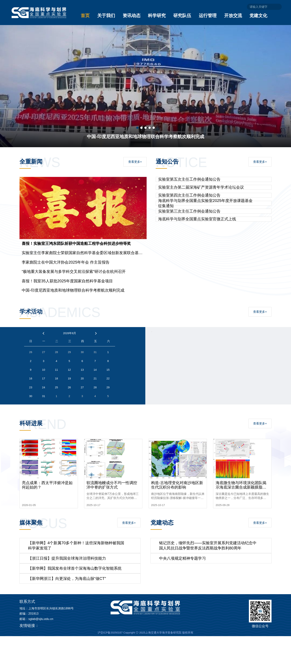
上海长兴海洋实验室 (53, 650)
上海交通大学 (123, 650)
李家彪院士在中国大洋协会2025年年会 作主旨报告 (65, 262)
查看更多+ (135, 161)
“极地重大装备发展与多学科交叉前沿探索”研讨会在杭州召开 (74, 271)
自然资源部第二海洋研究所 (90, 650)
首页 (85, 15)
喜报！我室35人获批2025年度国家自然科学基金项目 (67, 281)
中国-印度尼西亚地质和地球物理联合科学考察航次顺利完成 (73, 290)
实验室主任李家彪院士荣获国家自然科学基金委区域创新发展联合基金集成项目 (82, 253)
